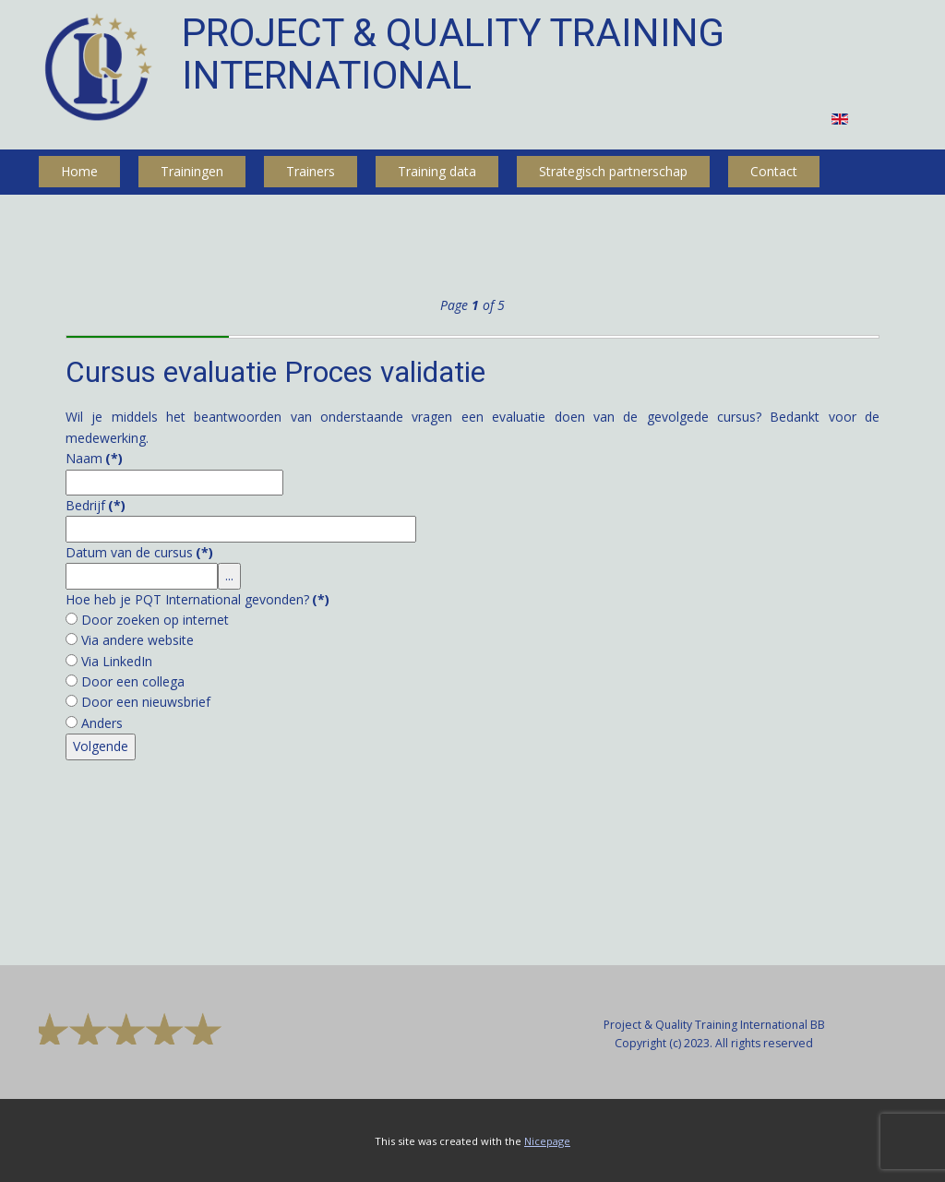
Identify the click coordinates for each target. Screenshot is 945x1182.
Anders (102, 723)
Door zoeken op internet (155, 619)
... (229, 575)
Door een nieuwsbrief (145, 701)
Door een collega (133, 681)
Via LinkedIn (116, 661)
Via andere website (137, 640)
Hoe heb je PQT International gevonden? (197, 599)
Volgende (100, 746)
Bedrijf (96, 505)
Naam (94, 458)
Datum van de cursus (139, 552)
